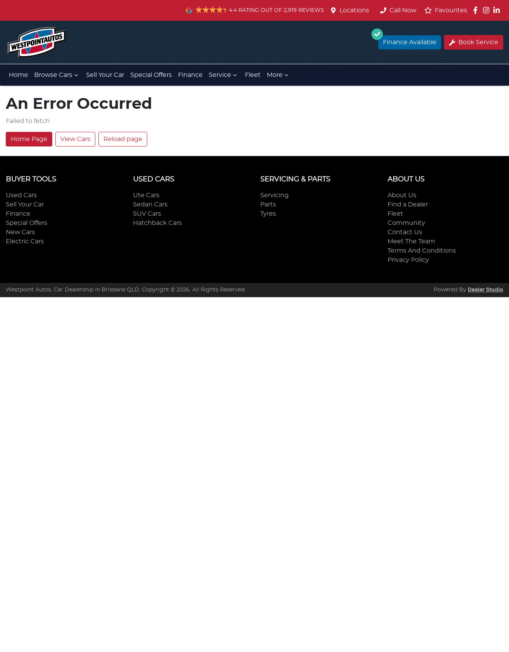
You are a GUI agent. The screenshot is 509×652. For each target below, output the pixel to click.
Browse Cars (57, 75)
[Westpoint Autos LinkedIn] (498, 10)
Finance (190, 75)
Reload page (122, 139)
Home (18, 75)
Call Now (398, 10)
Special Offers (151, 75)
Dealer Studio (485, 290)
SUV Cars (147, 214)
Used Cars (21, 195)
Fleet (253, 75)
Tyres (268, 214)
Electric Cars (25, 241)
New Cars (20, 232)
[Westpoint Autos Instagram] (487, 10)
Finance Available (407, 40)
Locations (354, 10)
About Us (402, 195)
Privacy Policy (408, 260)
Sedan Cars (150, 204)
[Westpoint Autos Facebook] (477, 10)
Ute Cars (146, 195)
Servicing (274, 195)
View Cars (75, 139)
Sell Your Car (105, 75)
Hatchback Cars (157, 223)
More (278, 75)
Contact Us (405, 232)
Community (406, 223)
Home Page (29, 139)
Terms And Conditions (422, 251)
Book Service (473, 42)
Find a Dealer (408, 204)
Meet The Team (411, 241)
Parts (268, 204)
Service (224, 75)
